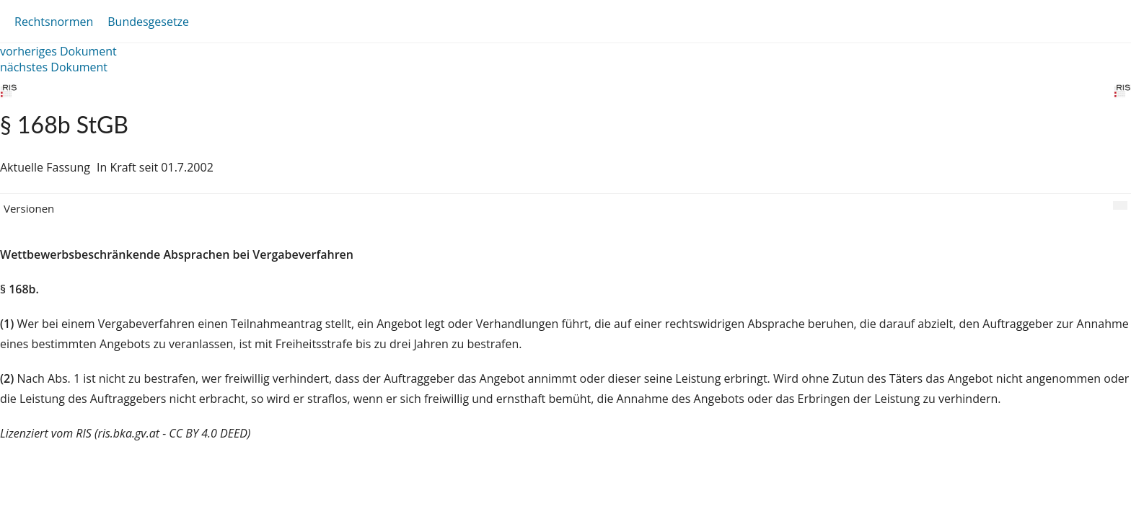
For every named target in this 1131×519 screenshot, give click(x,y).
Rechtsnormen (53, 22)
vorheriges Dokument (58, 51)
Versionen (29, 208)
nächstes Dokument (53, 67)
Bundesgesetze (148, 22)
